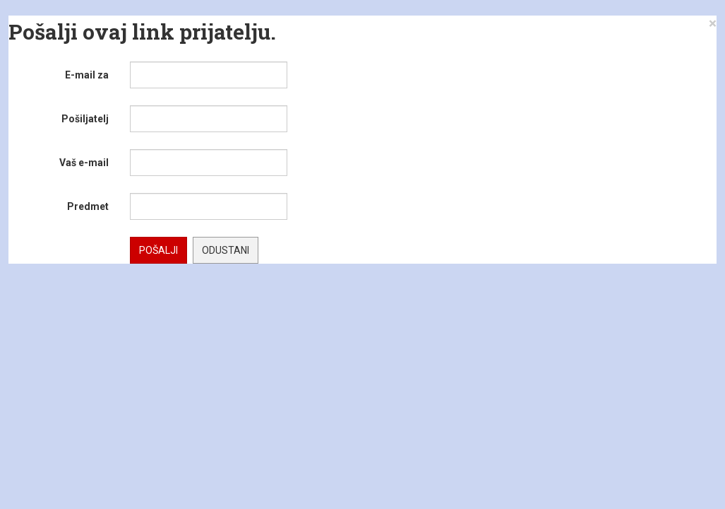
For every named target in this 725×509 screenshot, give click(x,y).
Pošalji (158, 250)
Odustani (225, 250)
